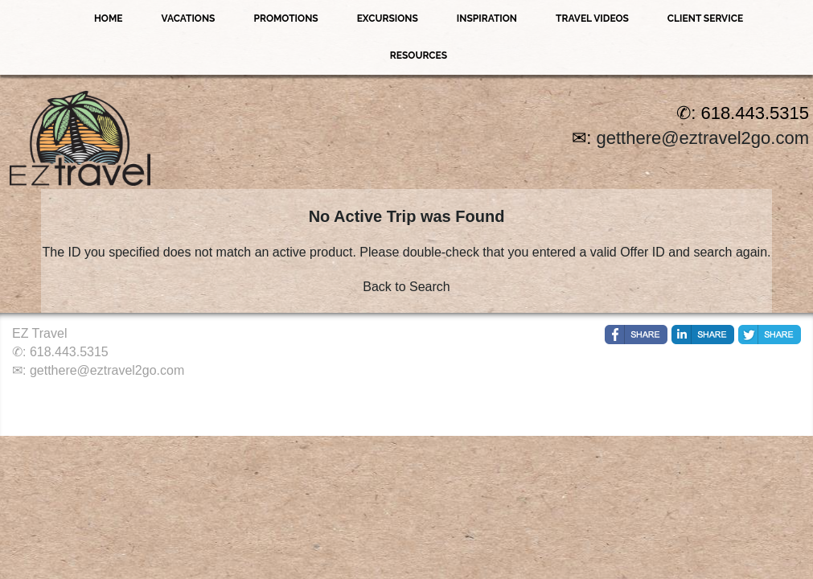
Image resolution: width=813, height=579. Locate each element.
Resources (418, 55)
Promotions (285, 18)
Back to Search (406, 287)
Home (108, 18)
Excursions (387, 18)
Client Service (705, 18)
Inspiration (487, 18)
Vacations (188, 18)
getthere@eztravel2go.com (703, 138)
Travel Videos (592, 18)
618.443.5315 (69, 352)
